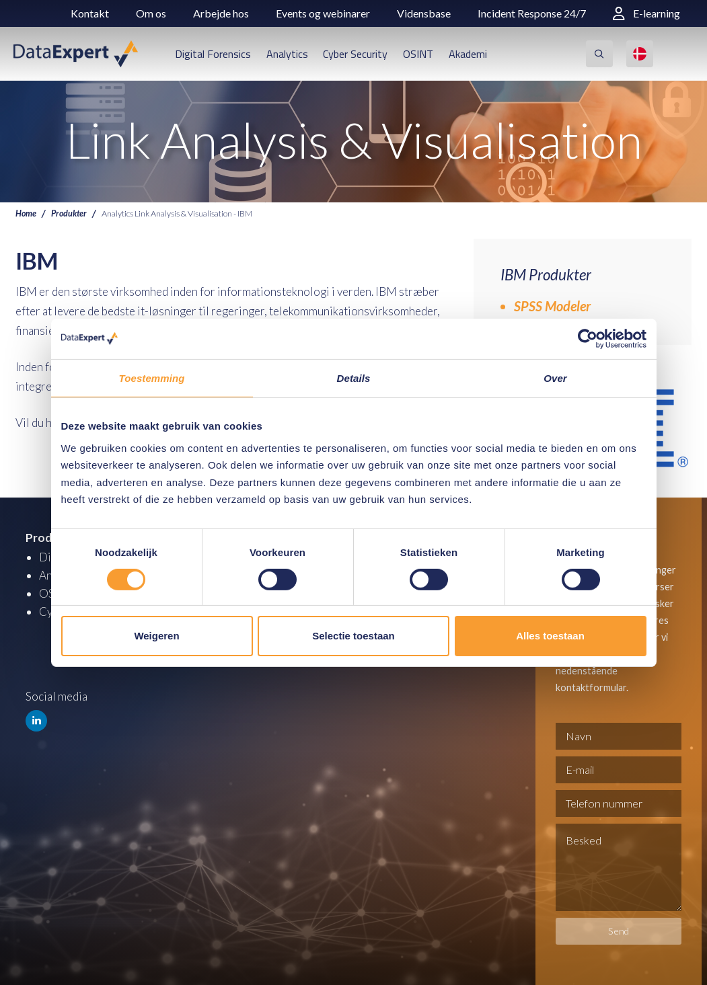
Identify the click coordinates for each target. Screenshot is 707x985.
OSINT (418, 54)
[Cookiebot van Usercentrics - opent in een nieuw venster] (587, 338)
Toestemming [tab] (151, 377)
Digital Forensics (213, 54)
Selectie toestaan (353, 635)
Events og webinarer (323, 13)
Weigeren (156, 635)
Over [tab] (555, 377)
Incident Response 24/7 (532, 13)
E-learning (646, 13)
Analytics (287, 54)
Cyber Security (355, 54)
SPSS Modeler (552, 306)
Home (25, 213)
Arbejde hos (221, 13)
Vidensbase (424, 13)
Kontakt (90, 13)
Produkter (69, 213)
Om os (151, 13)
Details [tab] (354, 377)
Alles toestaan (550, 635)
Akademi (468, 54)
